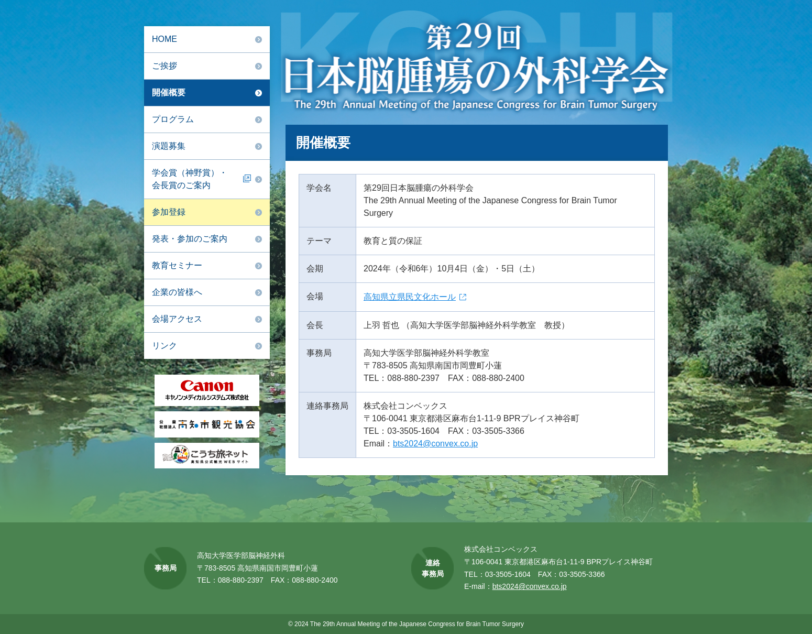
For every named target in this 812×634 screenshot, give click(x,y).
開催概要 (168, 92)
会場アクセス (177, 318)
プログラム (173, 119)
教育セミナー (177, 265)
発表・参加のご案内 (189, 238)
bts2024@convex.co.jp (435, 443)
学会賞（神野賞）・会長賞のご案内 (189, 179)
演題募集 (168, 145)
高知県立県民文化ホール (410, 296)
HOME (164, 39)
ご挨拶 (164, 65)
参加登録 (168, 211)
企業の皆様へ (177, 292)
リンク (164, 345)
